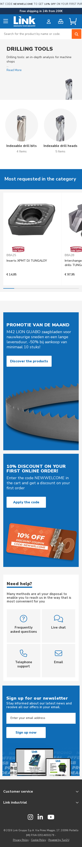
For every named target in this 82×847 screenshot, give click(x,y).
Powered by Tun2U (58, 840)
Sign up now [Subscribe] (26, 732)
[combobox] (41, 34)
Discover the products (29, 361)
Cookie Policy (38, 840)
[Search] (76, 34)
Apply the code (26, 502)
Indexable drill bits (21, 146)
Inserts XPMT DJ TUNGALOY (27, 261)
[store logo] (25, 21)
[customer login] (49, 21)
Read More (14, 70)
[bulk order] (61, 21)
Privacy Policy (21, 840)
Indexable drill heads (60, 146)
